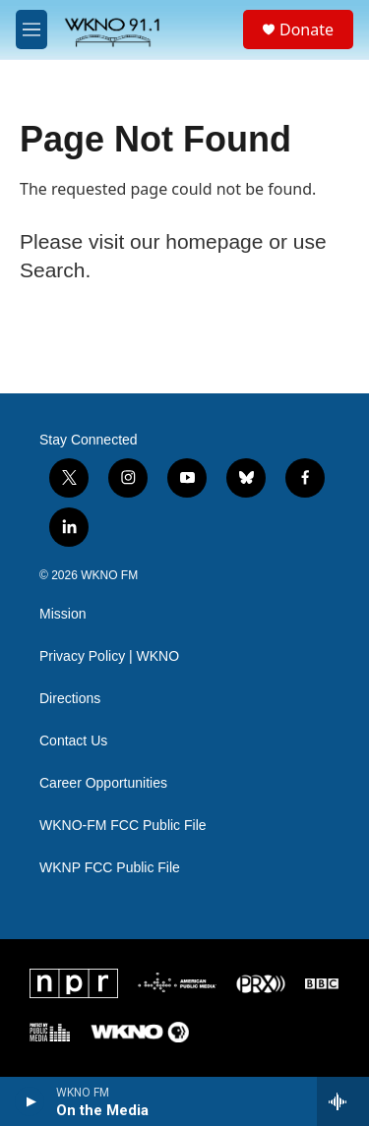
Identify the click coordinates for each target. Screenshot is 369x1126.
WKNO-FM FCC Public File (123, 825)
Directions (69, 698)
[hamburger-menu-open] (31, 29)
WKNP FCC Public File (109, 867)
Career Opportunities (103, 783)
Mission (62, 614)
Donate (306, 29)
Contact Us (73, 741)
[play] (30, 1101)
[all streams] (343, 1101)
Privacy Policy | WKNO (109, 656)
